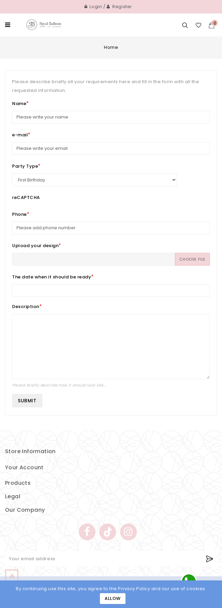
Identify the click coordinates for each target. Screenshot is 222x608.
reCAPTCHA (26, 197)
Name (19, 103)
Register (119, 6)
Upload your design (35, 245)
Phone (19, 214)
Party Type (25, 166)
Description (25, 306)
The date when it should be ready (51, 277)
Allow (113, 598)
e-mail (20, 135)
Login (93, 6)
